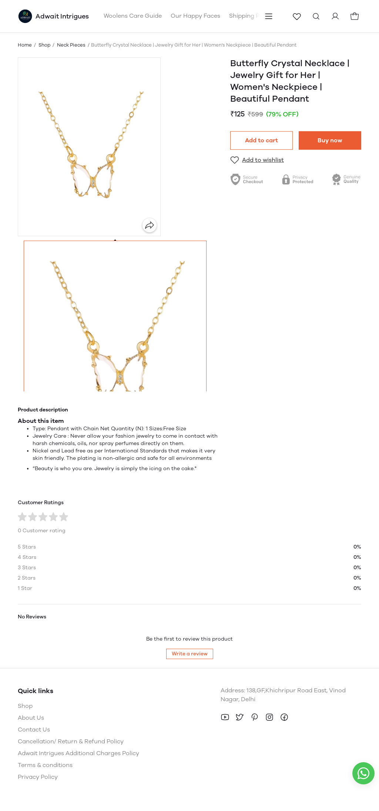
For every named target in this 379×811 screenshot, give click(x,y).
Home (25, 45)
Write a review (190, 654)
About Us (31, 717)
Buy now (330, 140)
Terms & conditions (45, 764)
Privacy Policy (38, 776)
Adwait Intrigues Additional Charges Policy (78, 753)
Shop (44, 45)
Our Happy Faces (195, 15)
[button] (115, 332)
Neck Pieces (71, 45)
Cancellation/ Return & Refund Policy (71, 741)
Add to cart (261, 140)
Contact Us (34, 729)
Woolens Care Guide (133, 15)
